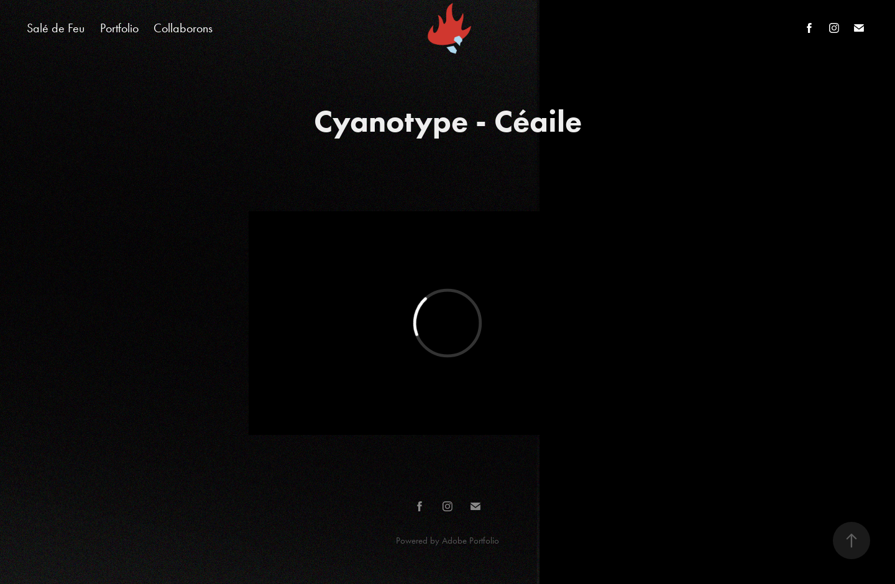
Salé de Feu (56, 28)
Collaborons (183, 28)
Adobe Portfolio (470, 540)
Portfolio (119, 28)
